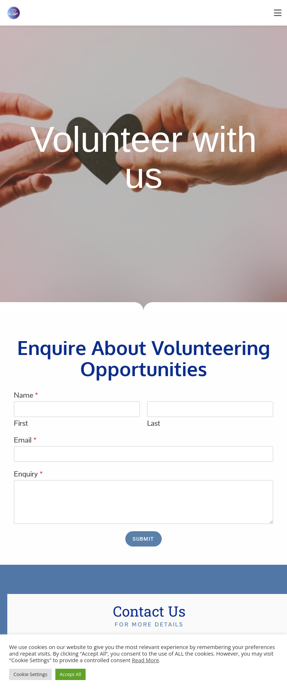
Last (153, 423)
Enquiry (28, 474)
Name (26, 395)
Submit (143, 539)
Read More (145, 660)
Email (25, 440)
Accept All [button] (70, 674)
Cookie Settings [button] (30, 674)
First (21, 423)
